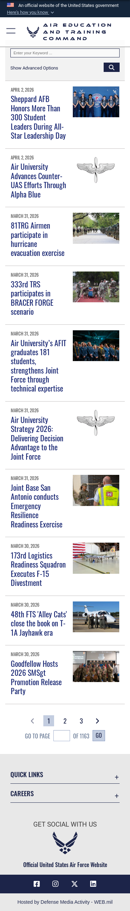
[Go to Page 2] (65, 720)
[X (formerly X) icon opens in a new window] (74, 884)
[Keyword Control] (65, 52)
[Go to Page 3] (81, 720)
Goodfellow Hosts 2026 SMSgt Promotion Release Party (36, 677)
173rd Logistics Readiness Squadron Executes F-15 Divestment (38, 569)
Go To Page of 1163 (57, 736)
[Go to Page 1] (48, 720)
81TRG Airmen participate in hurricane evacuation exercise (37, 239)
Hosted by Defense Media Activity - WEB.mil (65, 902)
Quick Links (26, 774)
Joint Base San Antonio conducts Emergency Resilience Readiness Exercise (36, 506)
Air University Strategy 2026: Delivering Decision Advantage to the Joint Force (37, 438)
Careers (22, 793)
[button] (31, 12)
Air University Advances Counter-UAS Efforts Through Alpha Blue (38, 180)
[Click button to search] (112, 67)
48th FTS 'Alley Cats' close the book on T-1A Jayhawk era (39, 623)
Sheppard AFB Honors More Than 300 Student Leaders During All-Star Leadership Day (38, 117)
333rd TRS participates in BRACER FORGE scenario (32, 297)
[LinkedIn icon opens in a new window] (93, 884)
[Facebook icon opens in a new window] (37, 884)
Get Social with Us (65, 824)
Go (99, 735)
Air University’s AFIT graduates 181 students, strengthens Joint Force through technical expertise (38, 365)
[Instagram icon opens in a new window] (55, 884)
